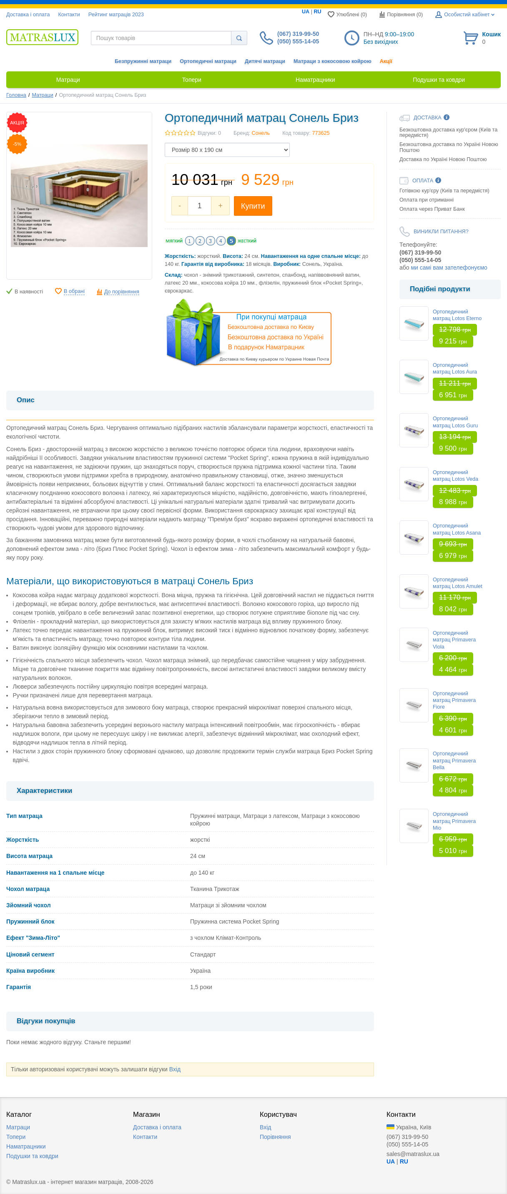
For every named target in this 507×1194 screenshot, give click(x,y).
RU (317, 12)
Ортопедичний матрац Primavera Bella (454, 760)
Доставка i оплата (28, 15)
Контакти (69, 15)
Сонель (261, 133)
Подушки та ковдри (32, 1156)
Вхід (175, 1069)
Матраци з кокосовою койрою (332, 61)
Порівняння (275, 1136)
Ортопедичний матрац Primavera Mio (454, 821)
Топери (15, 1136)
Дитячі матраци (265, 61)
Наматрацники (26, 1146)
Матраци (42, 95)
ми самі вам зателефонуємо (449, 267)
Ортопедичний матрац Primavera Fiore (454, 700)
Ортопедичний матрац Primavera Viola (454, 640)
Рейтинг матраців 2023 (116, 15)
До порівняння (121, 292)
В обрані (74, 291)
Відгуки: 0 (209, 133)
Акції (386, 61)
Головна (16, 95)
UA (305, 12)
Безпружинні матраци (143, 61)
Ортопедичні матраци (208, 61)
